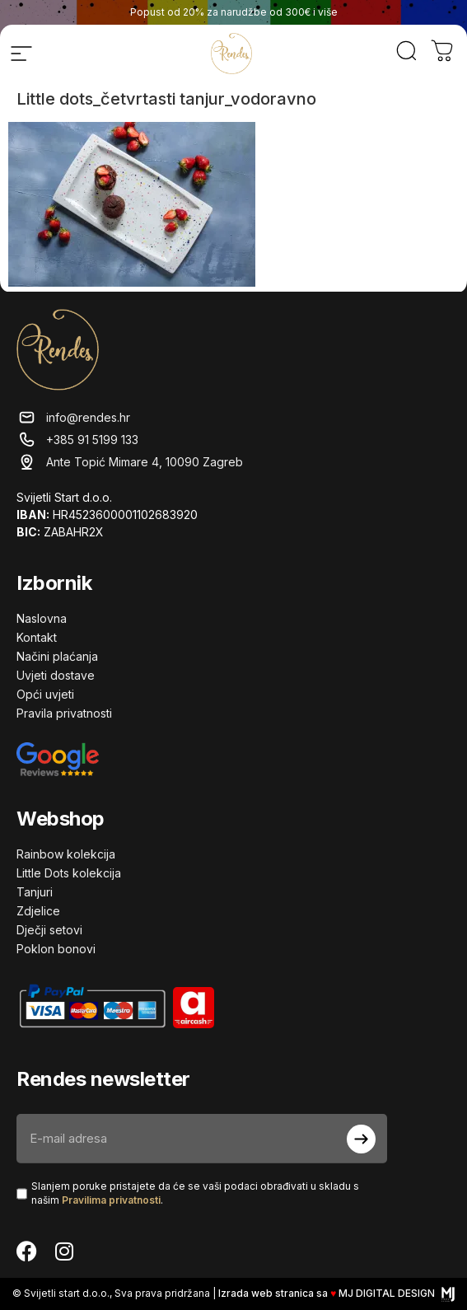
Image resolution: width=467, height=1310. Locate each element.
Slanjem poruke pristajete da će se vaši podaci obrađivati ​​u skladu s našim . (195, 1193)
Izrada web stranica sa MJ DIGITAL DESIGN (336, 1293)
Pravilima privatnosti (111, 1200)
